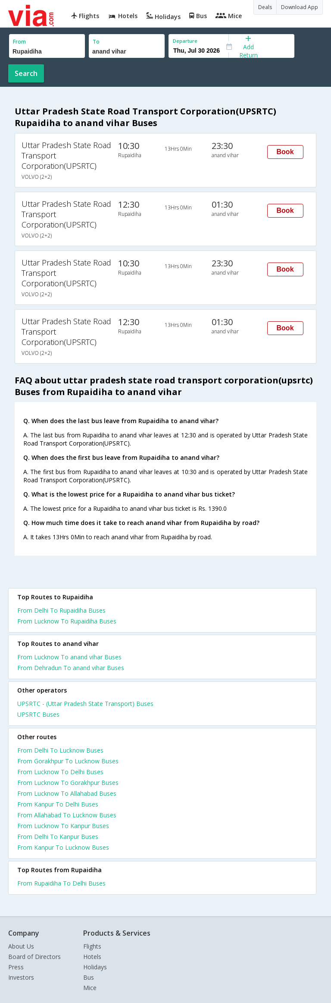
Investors (21, 977)
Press (16, 967)
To (96, 41)
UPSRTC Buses (38, 714)
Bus (88, 977)
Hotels (92, 956)
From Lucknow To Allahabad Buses (66, 793)
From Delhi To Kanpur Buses (57, 836)
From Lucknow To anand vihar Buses (69, 657)
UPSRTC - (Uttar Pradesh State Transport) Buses (85, 703)
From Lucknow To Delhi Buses (60, 772)
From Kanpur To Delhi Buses (57, 804)
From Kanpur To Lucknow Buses (63, 847)
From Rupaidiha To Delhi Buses (61, 883)
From (19, 41)
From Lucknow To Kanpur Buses (63, 826)
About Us (21, 946)
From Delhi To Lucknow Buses (60, 750)
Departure (185, 41)
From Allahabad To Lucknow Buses (66, 815)
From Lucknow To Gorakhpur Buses (68, 782)
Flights (92, 946)
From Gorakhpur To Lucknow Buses (68, 761)
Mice (90, 988)
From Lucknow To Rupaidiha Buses (66, 621)
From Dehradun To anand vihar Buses (70, 668)
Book (285, 151)
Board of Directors (34, 956)
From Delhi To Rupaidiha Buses (61, 610)
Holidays (95, 967)
